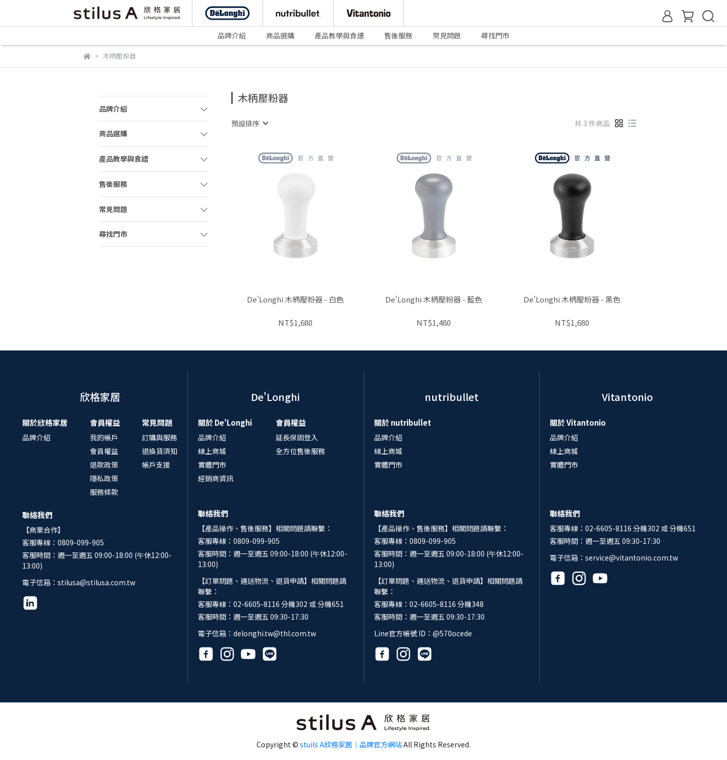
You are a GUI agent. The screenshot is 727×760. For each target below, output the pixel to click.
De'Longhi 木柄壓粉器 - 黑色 (572, 300)
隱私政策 (104, 478)
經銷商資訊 (215, 478)
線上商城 (212, 451)
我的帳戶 (104, 437)
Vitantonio (627, 396)
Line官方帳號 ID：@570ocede (423, 633)
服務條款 (104, 492)
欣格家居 (100, 396)
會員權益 (104, 451)
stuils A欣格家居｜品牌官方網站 (351, 744)
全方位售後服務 (300, 451)
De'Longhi (275, 396)
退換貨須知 (159, 451)
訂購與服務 (159, 437)
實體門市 (212, 465)
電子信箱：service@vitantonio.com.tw (614, 557)
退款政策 (104, 465)
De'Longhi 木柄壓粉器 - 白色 (295, 300)
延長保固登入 (297, 437)
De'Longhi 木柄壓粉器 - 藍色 (433, 300)
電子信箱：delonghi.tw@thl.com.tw (257, 633)
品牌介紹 (36, 437)
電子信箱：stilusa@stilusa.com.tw (78, 582)
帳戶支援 (156, 465)
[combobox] (249, 123)
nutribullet (452, 396)
